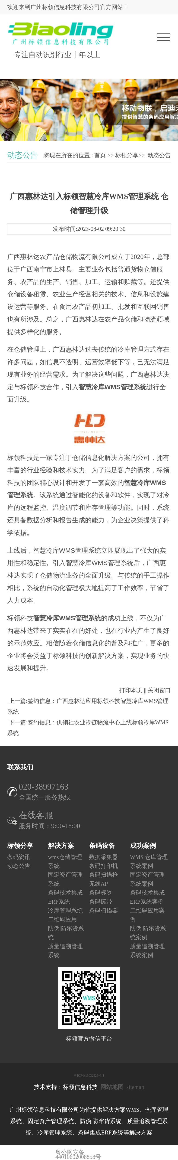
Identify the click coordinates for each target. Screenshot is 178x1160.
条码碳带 (100, 902)
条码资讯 (18, 857)
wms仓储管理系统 (65, 861)
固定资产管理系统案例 (147, 879)
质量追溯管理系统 (65, 950)
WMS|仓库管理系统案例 (149, 861)
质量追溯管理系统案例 (147, 950)
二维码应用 (62, 919)
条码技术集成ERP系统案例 (147, 897)
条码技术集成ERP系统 (65, 897)
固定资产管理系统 (65, 879)
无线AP (98, 884)
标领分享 (126, 155)
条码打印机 (103, 866)
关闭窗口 (159, 690)
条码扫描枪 (103, 875)
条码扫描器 (103, 910)
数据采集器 (103, 857)
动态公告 (159, 155)
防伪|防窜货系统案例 (148, 932)
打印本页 (131, 690)
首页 (100, 155)
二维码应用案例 (147, 914)
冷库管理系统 (65, 910)
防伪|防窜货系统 (66, 932)
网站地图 (112, 1087)
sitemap (135, 1087)
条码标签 (100, 893)
